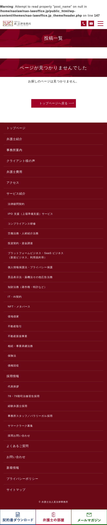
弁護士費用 (14, 171)
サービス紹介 (16, 193)
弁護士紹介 (14, 139)
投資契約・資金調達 (20, 243)
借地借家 (13, 316)
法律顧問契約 (16, 203)
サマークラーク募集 (20, 425)
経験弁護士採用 (17, 406)
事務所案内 (14, 150)
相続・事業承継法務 (20, 346)
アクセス (13, 182)
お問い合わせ (16, 457)
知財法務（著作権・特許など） (27, 287)
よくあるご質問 (18, 446)
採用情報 (13, 376)
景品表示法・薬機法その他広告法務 (30, 277)
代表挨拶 (13, 386)
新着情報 (13, 467)
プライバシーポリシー (22, 478)
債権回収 (13, 365)
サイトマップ (16, 489)
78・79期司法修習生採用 (24, 396)
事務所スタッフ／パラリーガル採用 (30, 415)
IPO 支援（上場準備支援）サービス (30, 213)
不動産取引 (15, 326)
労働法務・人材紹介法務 (23, 233)
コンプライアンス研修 (22, 223)
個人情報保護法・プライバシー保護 (30, 267)
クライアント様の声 (21, 160)
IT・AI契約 (15, 296)
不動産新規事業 (17, 336)
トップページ (16, 128)
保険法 (12, 355)
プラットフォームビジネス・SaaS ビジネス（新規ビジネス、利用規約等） (36, 255)
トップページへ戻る (53, 103)
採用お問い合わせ (19, 435)
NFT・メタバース (19, 306)
